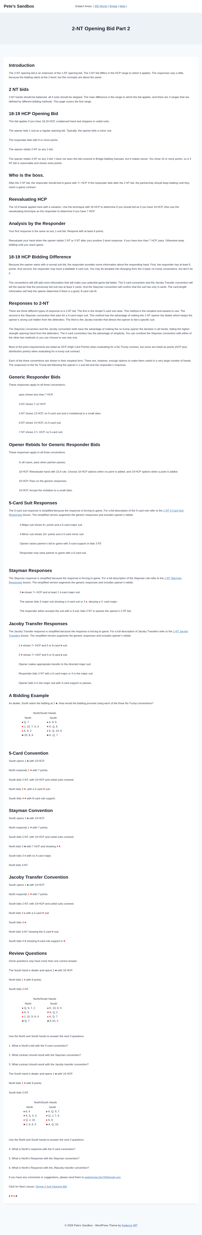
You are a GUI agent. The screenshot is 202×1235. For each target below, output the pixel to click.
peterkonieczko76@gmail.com (103, 1177)
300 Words (101, 6)
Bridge (113, 6)
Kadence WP (129, 1225)
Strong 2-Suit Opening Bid (51, 1186)
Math (123, 6)
